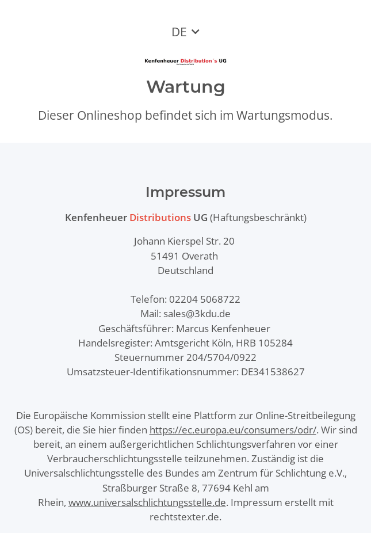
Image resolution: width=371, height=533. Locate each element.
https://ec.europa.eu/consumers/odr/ (233, 429)
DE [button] (179, 32)
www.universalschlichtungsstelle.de (147, 502)
